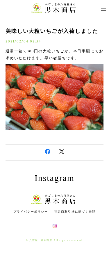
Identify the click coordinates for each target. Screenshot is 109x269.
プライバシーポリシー (30, 211)
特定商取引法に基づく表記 (75, 211)
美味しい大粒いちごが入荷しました (52, 31)
